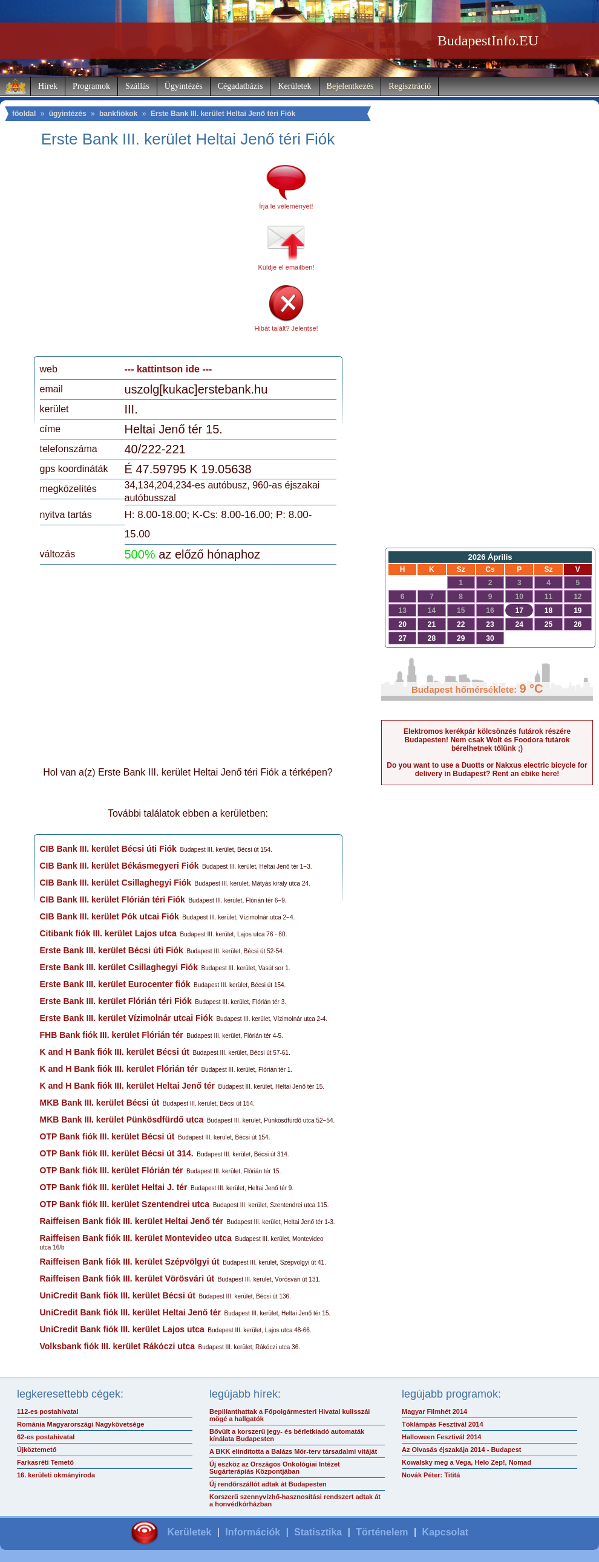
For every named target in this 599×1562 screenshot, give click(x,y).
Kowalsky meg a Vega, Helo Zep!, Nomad (466, 1462)
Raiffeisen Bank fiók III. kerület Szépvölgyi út (130, 1261)
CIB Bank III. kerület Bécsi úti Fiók (108, 849)
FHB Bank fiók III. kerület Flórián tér (111, 1035)
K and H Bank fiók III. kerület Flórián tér (119, 1069)
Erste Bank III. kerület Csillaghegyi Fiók (119, 967)
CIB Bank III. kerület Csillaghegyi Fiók (116, 882)
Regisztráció (409, 86)
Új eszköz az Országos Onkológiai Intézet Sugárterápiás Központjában (274, 1467)
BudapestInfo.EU (487, 40)
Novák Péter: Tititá (431, 1475)
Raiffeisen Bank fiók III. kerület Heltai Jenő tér (131, 1221)
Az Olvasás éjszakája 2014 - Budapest (462, 1449)
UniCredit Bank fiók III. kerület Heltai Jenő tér (130, 1312)
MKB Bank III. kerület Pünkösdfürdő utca (122, 1119)
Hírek (47, 86)
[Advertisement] (141, 256)
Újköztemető (36, 1449)
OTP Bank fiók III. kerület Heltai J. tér (114, 1187)
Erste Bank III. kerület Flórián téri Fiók (116, 1001)
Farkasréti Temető (45, 1462)
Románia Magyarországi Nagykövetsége (80, 1424)
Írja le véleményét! (286, 206)
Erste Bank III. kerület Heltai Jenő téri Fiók (223, 113)
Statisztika (318, 1532)
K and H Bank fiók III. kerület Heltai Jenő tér (127, 1085)
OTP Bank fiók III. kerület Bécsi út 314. (117, 1153)
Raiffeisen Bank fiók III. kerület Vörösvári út (127, 1278)
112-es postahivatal (48, 1411)
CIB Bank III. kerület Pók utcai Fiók (109, 916)
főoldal (24, 113)
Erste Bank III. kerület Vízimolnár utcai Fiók (126, 1018)
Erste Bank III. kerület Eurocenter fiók (115, 984)
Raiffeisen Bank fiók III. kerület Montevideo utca (136, 1238)
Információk (252, 1532)
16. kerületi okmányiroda (56, 1475)
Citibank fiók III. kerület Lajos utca (108, 933)
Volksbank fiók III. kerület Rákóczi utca (117, 1346)
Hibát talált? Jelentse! (286, 328)
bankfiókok (118, 113)
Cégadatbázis (240, 86)
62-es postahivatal (45, 1436)
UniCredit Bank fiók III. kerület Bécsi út (118, 1295)
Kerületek (294, 86)
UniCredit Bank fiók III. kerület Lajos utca (122, 1329)
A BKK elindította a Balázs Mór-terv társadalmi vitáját (293, 1451)
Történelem (382, 1532)
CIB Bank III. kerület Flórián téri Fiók (112, 899)
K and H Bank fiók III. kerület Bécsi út (114, 1052)
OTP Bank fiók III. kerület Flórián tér (111, 1170)
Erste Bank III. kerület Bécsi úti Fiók (111, 950)
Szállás (137, 86)
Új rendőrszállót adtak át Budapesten (268, 1484)
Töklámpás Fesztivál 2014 (442, 1424)
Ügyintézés (184, 86)
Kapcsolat (445, 1532)
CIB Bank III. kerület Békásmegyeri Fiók (119, 865)
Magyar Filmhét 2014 (434, 1411)
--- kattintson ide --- (168, 369)
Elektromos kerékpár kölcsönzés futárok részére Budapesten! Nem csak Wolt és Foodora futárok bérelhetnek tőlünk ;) (487, 740)
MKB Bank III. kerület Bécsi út (100, 1102)
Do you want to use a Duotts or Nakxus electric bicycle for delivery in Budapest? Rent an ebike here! (487, 769)
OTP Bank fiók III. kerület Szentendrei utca (125, 1204)
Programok (91, 86)
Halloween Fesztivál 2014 (441, 1436)
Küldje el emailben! (286, 267)
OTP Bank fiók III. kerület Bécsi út (107, 1136)
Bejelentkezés (350, 86)
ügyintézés (68, 113)
